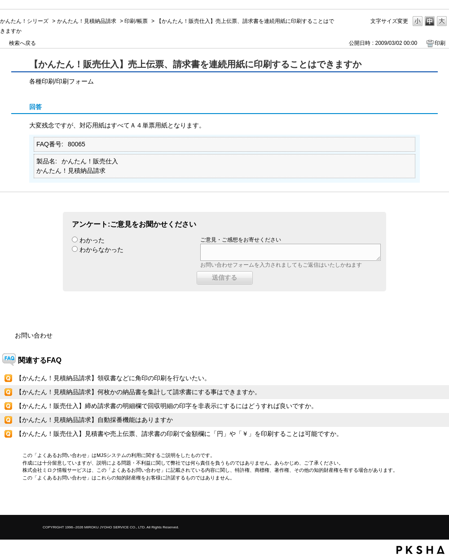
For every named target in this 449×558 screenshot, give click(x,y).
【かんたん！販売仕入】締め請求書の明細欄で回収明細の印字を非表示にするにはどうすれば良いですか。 (166, 405)
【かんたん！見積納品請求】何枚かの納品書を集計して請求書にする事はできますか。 (138, 391)
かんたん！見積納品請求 (86, 21)
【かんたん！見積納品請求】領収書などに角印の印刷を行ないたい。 (113, 378)
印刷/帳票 (135, 21)
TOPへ (426, 500)
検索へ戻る (22, 43)
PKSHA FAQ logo (420, 550)
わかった (92, 240)
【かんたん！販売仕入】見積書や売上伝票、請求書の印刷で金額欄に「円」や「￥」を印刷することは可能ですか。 (179, 433)
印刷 (440, 43)
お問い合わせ (34, 335)
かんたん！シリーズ (24, 21)
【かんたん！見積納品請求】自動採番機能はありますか (94, 419)
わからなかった (101, 249)
